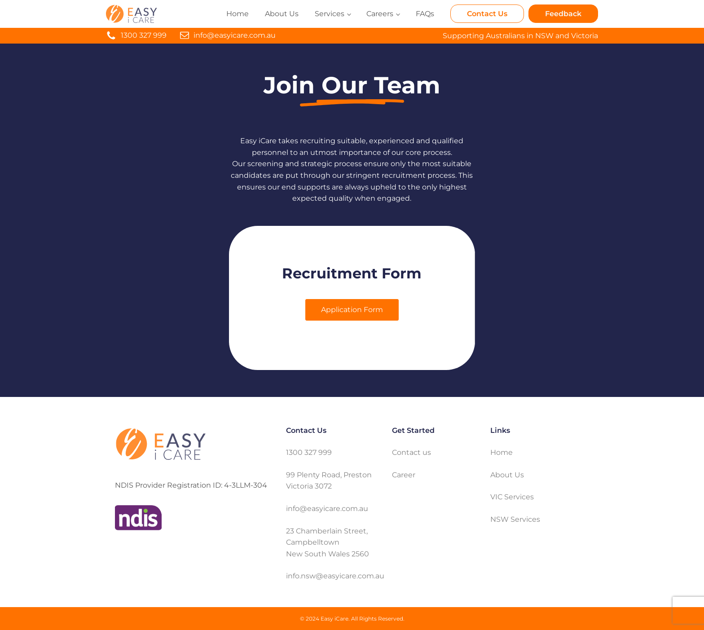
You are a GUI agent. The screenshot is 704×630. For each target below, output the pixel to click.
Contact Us (487, 13)
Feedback (563, 13)
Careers (379, 13)
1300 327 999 (144, 35)
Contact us (411, 452)
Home (237, 13)
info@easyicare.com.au (235, 35)
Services (329, 13)
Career (403, 475)
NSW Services (515, 519)
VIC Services (512, 497)
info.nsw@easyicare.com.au (335, 576)
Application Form (352, 309)
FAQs (425, 13)
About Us (282, 13)
